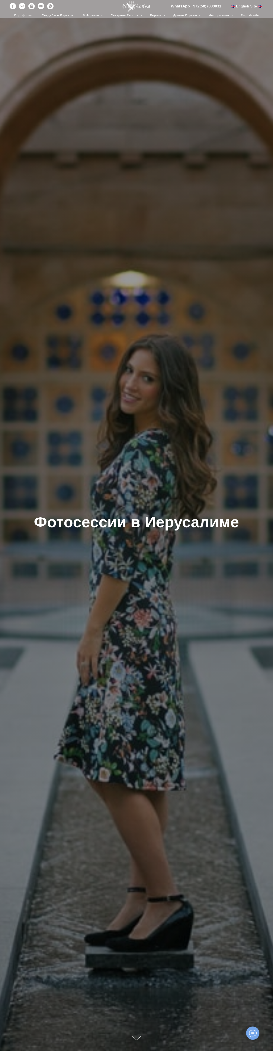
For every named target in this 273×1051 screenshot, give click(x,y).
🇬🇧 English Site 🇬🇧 (246, 6)
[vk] (22, 6)
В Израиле (91, 15)
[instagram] (31, 6)
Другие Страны (185, 15)
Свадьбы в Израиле (57, 15)
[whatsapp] (50, 6)
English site (250, 15)
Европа (156, 15)
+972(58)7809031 (206, 6)
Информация (219, 15)
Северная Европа (125, 15)
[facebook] (13, 6)
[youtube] (41, 6)
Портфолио (23, 15)
